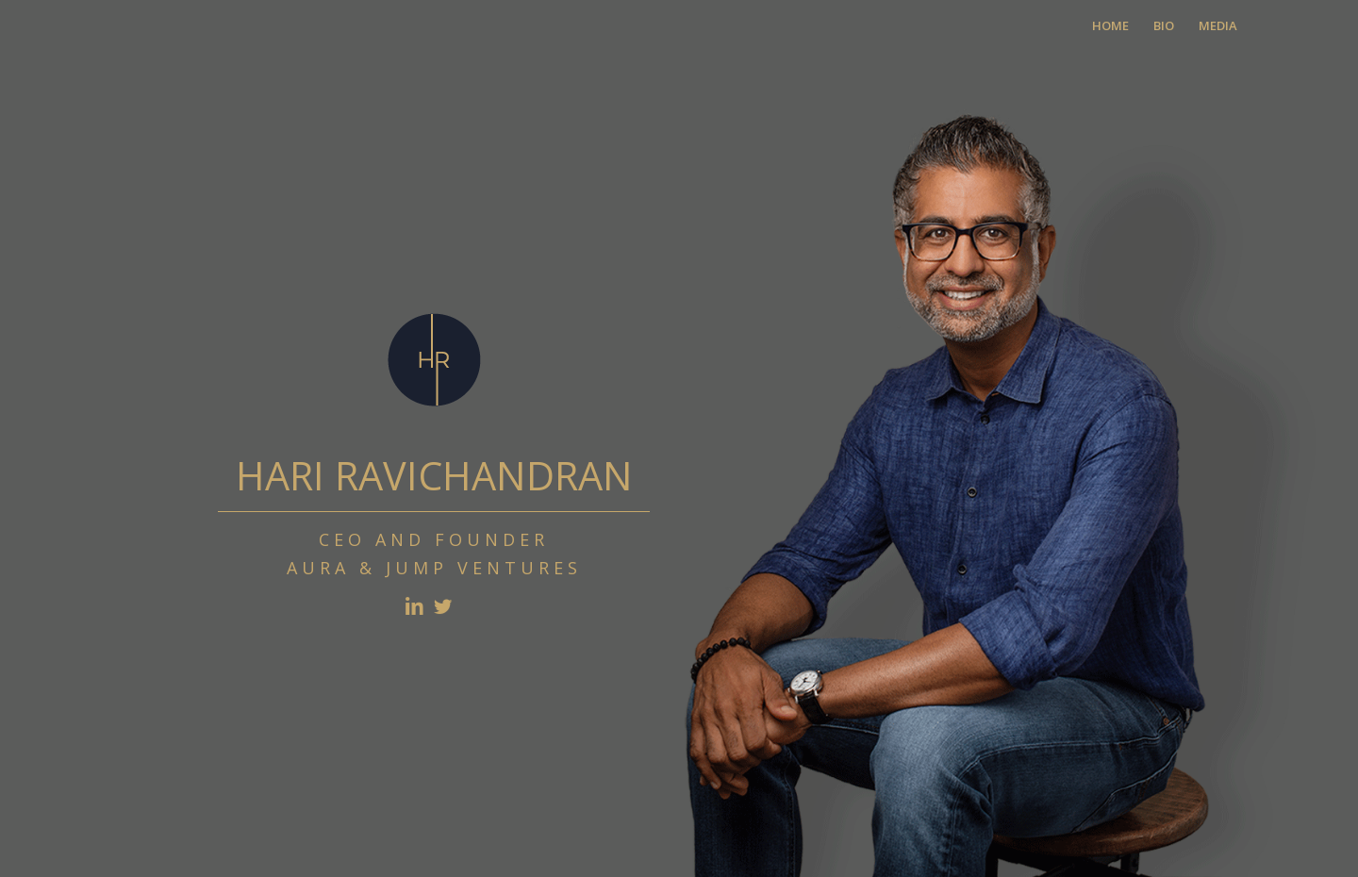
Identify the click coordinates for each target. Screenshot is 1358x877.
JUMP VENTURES (484, 567)
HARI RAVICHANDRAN (434, 475)
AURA (318, 567)
